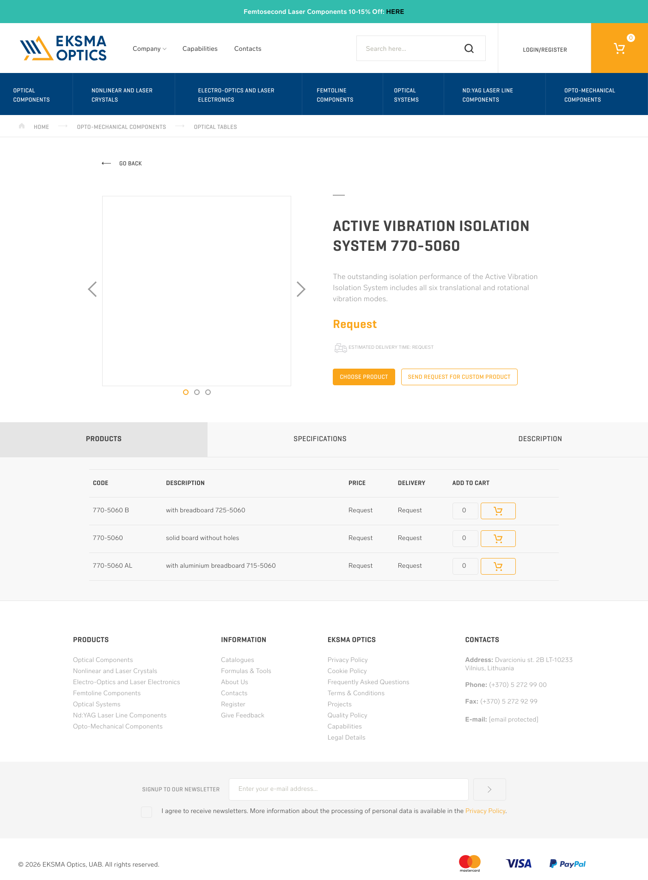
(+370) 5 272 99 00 (518, 685)
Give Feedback (242, 715)
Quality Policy (347, 715)
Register (233, 704)
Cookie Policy (347, 671)
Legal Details (347, 737)
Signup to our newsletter (181, 789)
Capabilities (200, 49)
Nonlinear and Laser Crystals (122, 94)
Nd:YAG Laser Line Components (488, 94)
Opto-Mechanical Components (121, 127)
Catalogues (237, 660)
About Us (234, 682)
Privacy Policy (348, 660)
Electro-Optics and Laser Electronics (236, 94)
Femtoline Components (335, 94)
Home (41, 127)
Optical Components (31, 94)
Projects (340, 704)
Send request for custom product (459, 377)
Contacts (248, 49)
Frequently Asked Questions (369, 682)
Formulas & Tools (246, 671)
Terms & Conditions (356, 693)
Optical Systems (406, 94)
